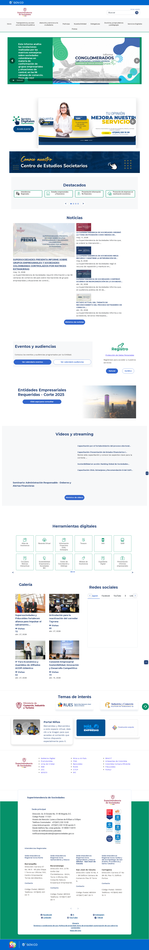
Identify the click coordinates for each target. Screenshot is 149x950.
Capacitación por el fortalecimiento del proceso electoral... (104, 446)
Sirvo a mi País (79, 758)
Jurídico (128, 371)
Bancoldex (77, 764)
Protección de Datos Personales (119, 355)
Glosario (75, 923)
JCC (42, 769)
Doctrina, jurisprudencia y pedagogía (113, 24)
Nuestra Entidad (80, 24)
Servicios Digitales (135, 24)
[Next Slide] (133, 121)
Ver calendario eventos (32, 362)
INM (42, 767)
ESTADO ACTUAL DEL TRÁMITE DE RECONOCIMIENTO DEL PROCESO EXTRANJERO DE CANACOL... (99, 304)
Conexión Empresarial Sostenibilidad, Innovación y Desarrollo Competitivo (64, 665)
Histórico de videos (74, 497)
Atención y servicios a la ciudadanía (49, 24)
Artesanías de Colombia (116, 761)
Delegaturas (95, 24)
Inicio (9, 24)
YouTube (73, 918)
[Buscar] (120, 12)
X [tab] (125, 596)
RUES (75, 767)
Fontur (108, 769)
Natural (112, 371)
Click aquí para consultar (42, 402)
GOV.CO (44, 772)
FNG (75, 761)
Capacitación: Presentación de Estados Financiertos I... (102, 452)
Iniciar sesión (135, 9)
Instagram (99, 915)
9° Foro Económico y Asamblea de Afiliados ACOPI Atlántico (27, 665)
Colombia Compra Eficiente (117, 764)
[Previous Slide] (42, 121)
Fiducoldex (110, 767)
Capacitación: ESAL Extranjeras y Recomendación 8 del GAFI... (105, 470)
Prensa (74, 29)
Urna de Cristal (48, 764)
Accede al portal (23, 129)
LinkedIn (47, 918)
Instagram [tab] (93, 596)
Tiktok (100, 918)
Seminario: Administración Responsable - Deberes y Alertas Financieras (42, 484)
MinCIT (108, 758)
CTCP (75, 769)
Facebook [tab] (106, 596)
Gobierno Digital (48, 758)
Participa (66, 24)
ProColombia (46, 761)
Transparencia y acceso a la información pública (25, 24)
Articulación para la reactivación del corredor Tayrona (63, 618)
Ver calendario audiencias (72, 362)
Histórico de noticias (74, 322)
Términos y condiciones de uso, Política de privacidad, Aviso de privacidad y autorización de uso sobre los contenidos (75, 927)
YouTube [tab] (117, 596)
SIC (74, 772)
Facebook (47, 915)
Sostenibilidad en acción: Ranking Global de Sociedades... (103, 464)
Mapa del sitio (75, 930)
